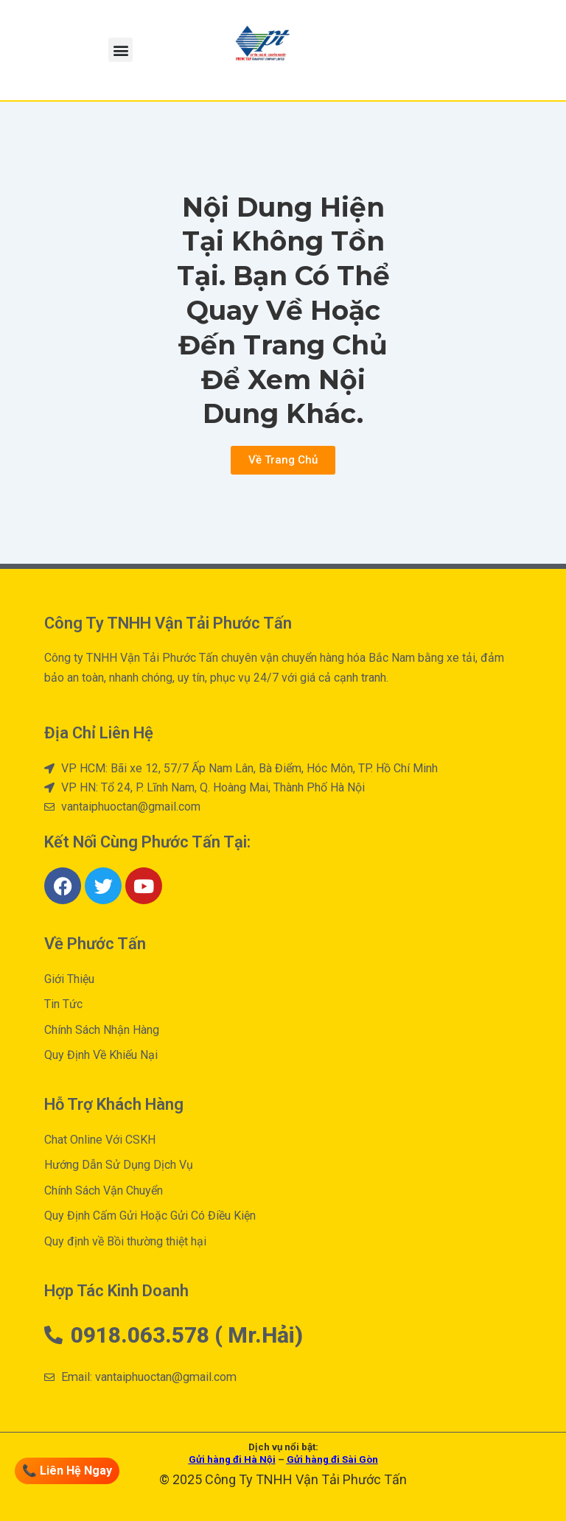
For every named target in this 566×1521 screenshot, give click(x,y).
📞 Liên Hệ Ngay (66, 1471)
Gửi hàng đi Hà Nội (232, 1459)
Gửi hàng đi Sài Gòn (332, 1459)
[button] (120, 50)
